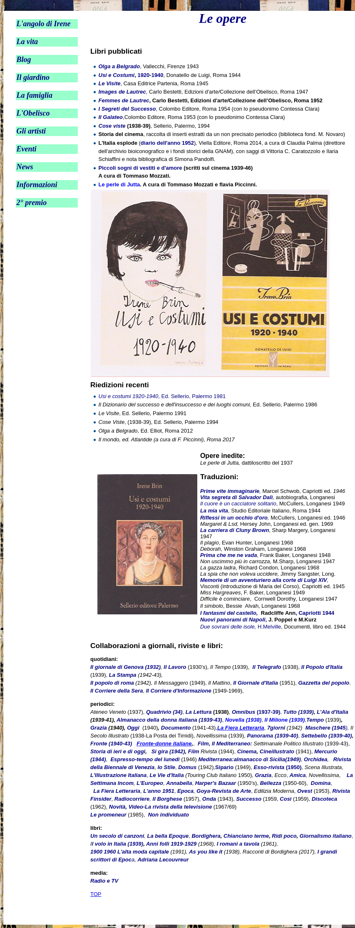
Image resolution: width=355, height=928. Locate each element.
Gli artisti (31, 131)
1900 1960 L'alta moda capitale (129, 852)
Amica (298, 775)
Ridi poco (284, 836)
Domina (319, 783)
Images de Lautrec (122, 92)
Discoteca (324, 799)
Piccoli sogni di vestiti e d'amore (140, 168)
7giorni (276, 728)
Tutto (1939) (298, 712)
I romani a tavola (238, 844)
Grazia (99, 728)
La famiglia (34, 95)
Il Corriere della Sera (116, 691)
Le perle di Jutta (119, 184)
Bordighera (205, 836)
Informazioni (36, 185)
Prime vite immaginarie (229, 491)
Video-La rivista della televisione (170, 807)
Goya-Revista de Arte (223, 791)
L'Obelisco (33, 113)
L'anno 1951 (158, 791)
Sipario (224, 767)
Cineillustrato (277, 751)
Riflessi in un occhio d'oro (234, 518)
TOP (96, 894)
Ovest (304, 791)
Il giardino (33, 77)
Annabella (179, 783)
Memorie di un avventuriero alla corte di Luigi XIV (263, 580)
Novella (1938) (243, 720)
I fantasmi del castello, (229, 613)
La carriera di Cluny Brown (234, 530)
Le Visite (110, 83)
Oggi (133, 728)
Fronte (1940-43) (111, 743)
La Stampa (123, 675)
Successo (249, 799)
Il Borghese (167, 799)
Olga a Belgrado (119, 66)
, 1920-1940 (131, 75)
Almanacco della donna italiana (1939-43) (169, 720)
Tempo (315, 720)
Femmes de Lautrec (124, 100)
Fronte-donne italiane (164, 743)
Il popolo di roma (112, 683)
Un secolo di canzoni (117, 836)
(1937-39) (256, 712)
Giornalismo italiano (326, 836)
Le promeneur (108, 815)
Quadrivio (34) (164, 712)
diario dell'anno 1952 (167, 143)
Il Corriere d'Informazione (178, 691)
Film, (204, 743)
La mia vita (214, 510)
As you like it (205, 852)
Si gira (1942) (168, 751)
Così (285, 799)
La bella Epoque (168, 836)
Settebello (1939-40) (326, 736)
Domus (187, 767)
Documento (176, 728)
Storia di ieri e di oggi (117, 751)
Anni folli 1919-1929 (171, 844)
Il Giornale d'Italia (255, 683)
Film (193, 751)
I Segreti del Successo (127, 109)
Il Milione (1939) (285, 720)
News (24, 167)
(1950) (278, 767)
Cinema (247, 751)
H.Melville (240, 627)
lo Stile (166, 767)
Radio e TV (104, 881)
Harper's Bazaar (215, 783)
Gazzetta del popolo (323, 683)
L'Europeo (150, 783)
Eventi (26, 149)
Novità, (118, 807)
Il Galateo (111, 117)
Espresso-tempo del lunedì (144, 759)
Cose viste (112, 126)
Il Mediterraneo (231, 743)
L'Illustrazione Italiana (118, 775)
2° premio (31, 202)
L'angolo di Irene (43, 24)
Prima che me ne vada (228, 555)
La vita (27, 41)
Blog (23, 59)
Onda (209, 799)
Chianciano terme (246, 836)
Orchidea (315, 759)
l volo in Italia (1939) (118, 844)
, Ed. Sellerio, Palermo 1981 (162, 396)
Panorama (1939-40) (272, 736)
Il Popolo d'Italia (322, 667)
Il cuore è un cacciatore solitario (238, 503)
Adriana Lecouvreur (163, 859)
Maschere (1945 (325, 728)
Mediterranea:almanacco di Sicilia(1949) (249, 759)
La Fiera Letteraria (240, 728)
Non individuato (168, 815)
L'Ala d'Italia (332, 712)
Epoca (185, 791)
